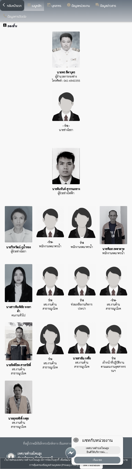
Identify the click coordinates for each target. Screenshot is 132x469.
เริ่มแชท (97, 459)
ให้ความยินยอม (91, 465)
